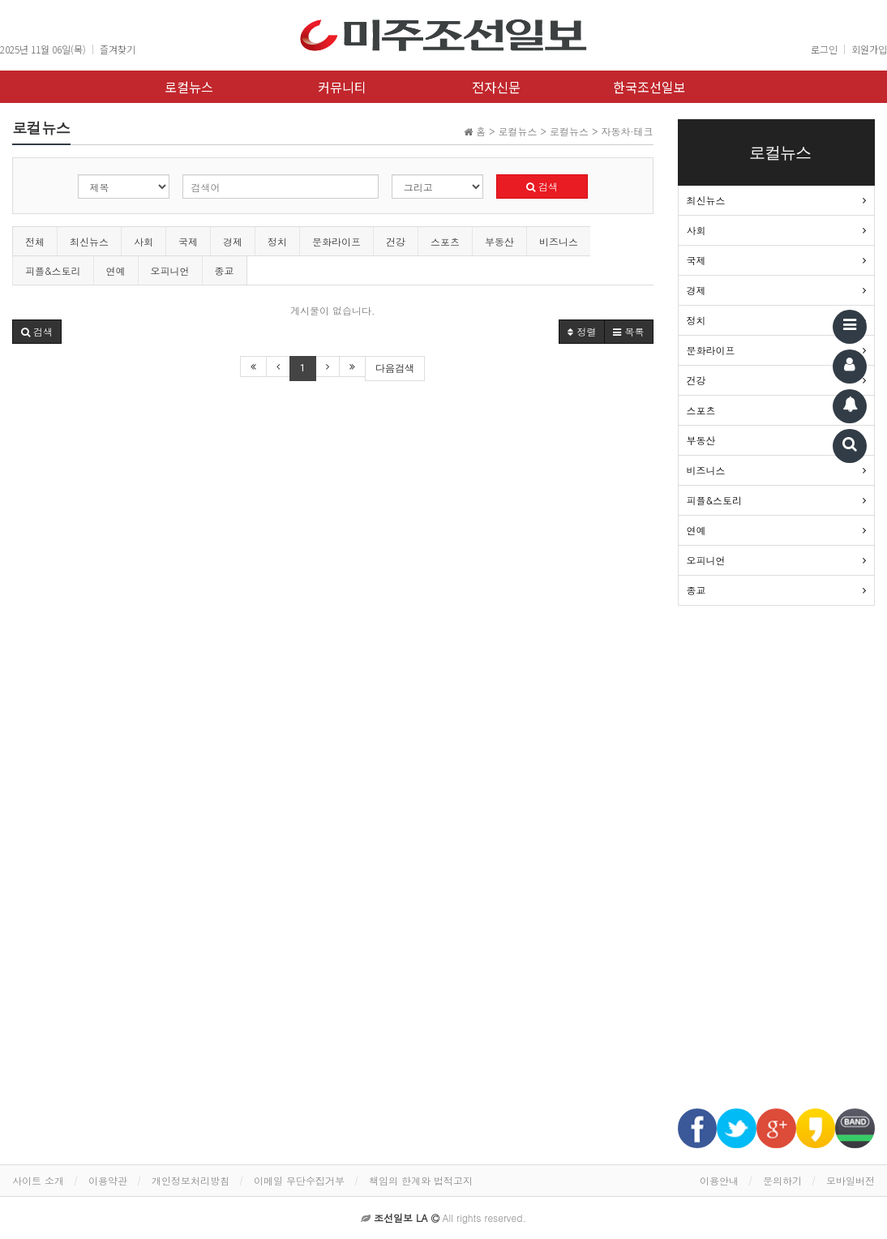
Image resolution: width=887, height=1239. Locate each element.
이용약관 (107, 1180)
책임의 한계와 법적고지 (421, 1180)
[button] (37, 331)
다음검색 (394, 368)
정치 (277, 241)
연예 (116, 270)
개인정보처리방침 (190, 1180)
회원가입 (869, 49)
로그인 (824, 49)
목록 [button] (628, 331)
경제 (232, 241)
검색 (542, 186)
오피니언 (170, 270)
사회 (143, 241)
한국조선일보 (649, 86)
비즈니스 (558, 241)
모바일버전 (850, 1180)
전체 (35, 241)
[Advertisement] (777, 865)
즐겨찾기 (117, 49)
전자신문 (496, 86)
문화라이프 (336, 241)
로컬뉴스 (189, 86)
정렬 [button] (582, 331)
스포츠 (445, 241)
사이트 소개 (38, 1180)
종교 (224, 270)
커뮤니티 (342, 86)
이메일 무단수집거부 (299, 1180)
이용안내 (719, 1180)
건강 (395, 241)
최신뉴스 (89, 241)
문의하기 (782, 1180)
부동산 (499, 241)
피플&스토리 (53, 270)
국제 (188, 241)
